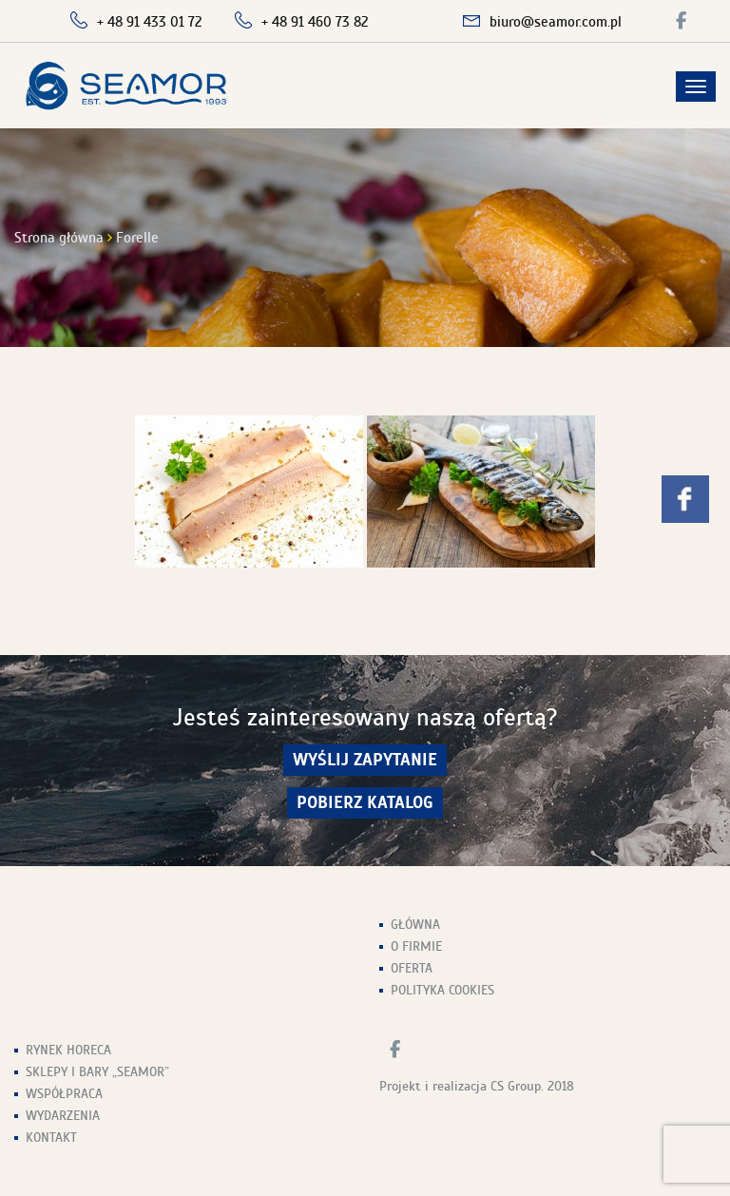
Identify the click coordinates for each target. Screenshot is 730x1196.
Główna (415, 924)
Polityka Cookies (442, 990)
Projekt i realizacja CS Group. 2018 (476, 1086)
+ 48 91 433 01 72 (149, 21)
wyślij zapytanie (365, 760)
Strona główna (59, 237)
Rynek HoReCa (68, 1050)
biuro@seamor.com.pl (556, 21)
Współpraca (64, 1094)
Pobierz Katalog (365, 803)
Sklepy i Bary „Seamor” (97, 1072)
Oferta (411, 968)
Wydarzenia (63, 1116)
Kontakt (51, 1137)
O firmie (416, 946)
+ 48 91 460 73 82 (315, 21)
